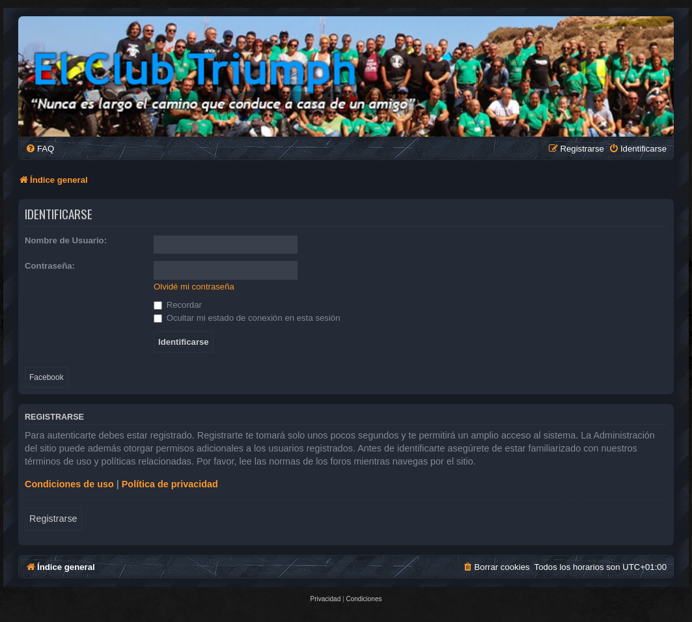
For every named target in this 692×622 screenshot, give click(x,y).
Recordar (178, 305)
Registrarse (53, 518)
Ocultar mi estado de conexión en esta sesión (247, 318)
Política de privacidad (170, 484)
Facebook (46, 377)
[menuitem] (39, 148)
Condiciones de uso (69, 484)
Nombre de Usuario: (66, 240)
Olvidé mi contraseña (194, 286)
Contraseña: (50, 266)
